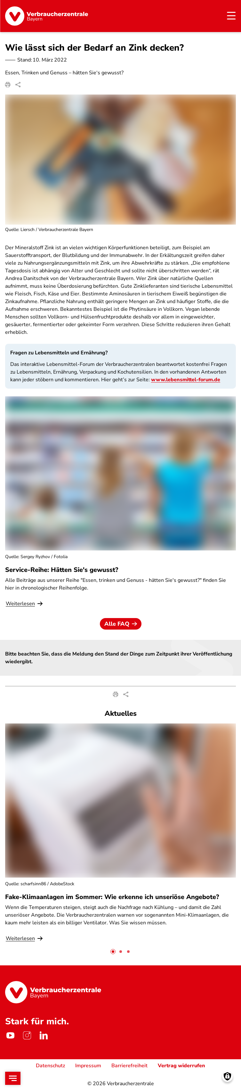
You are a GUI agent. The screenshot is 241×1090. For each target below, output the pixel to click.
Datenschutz (50, 1065)
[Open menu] (12, 1078)
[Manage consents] (227, 1076)
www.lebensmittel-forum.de (185, 379)
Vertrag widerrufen (181, 1065)
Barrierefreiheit (129, 1065)
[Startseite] (46, 16)
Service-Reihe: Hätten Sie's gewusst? (61, 569)
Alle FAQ (120, 624)
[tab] (113, 951)
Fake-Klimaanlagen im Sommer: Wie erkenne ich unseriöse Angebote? (112, 896)
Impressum (88, 1065)
